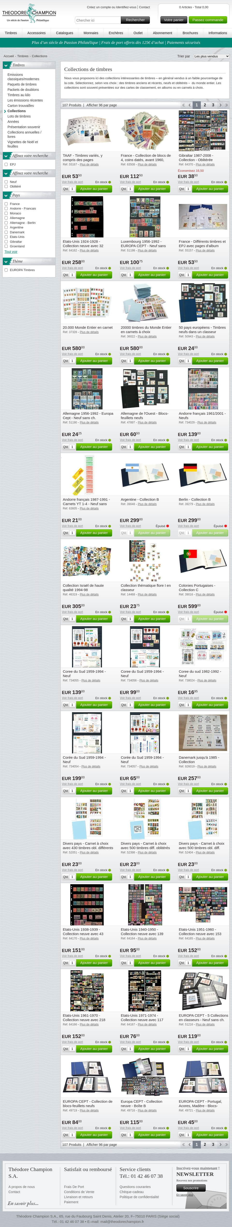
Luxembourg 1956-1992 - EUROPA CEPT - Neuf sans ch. (143, 245)
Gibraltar (16, 241)
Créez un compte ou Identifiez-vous (112, 7)
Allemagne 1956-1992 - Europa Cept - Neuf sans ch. (88, 415)
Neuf (13, 182)
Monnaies (91, 33)
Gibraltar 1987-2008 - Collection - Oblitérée (196, 157)
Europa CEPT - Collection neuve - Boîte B (141, 1103)
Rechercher (137, 20)
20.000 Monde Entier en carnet (88, 327)
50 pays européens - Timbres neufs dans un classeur (202, 329)
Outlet (137, 33)
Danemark (17, 232)
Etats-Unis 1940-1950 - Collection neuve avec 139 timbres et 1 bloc (142, 933)
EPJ (13, 164)
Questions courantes (135, 1187)
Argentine (16, 227)
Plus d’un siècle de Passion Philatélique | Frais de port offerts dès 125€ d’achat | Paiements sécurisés (116, 42)
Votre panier (175, 19)
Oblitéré (15, 186)
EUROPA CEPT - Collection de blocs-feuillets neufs (87, 1103)
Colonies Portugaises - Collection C (197, 587)
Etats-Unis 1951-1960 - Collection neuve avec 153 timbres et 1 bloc (200, 933)
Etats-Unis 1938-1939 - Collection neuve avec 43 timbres (83, 933)
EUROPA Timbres (22, 270)
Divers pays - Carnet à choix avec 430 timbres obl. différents (88, 845)
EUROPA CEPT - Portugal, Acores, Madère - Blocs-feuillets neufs (200, 1105)
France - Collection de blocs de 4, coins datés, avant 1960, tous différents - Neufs (146, 159)
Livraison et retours (78, 1197)
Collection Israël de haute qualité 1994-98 (83, 587)
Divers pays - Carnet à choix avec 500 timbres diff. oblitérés (145, 845)
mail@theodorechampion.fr (122, 1221)
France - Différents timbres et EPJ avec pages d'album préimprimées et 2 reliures (202, 245)
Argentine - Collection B (140, 499)
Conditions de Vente (79, 1192)
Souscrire (193, 1188)
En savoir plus (184, 1194)
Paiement (71, 1202)
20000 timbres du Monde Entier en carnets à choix (146, 329)
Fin (227, 105)
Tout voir (11, 252)
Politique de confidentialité (139, 1197)
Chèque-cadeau (132, 1192)
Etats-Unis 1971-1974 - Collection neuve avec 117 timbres (142, 1019)
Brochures (190, 33)
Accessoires (36, 33)
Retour (190, 105)
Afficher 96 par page (102, 105)
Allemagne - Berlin (23, 223)
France (15, 204)
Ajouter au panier (95, 189)
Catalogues (64, 33)
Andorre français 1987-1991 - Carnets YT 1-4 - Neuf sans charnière (86, 503)
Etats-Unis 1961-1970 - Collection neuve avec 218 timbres (84, 1019)
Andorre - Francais (23, 208)
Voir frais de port (72, 182)
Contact (144, 7)
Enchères (116, 33)
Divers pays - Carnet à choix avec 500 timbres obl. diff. (201, 845)
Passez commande (209, 19)
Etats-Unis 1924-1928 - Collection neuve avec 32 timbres (83, 245)
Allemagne (17, 218)
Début (183, 105)
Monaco (15, 213)
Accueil (9, 56)
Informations (218, 33)
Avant (220, 105)
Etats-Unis (17, 237)
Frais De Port (74, 1187)
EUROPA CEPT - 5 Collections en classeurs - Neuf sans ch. (203, 1017)
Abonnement (162, 33)
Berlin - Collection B (195, 499)
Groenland (17, 246)
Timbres (11, 33)
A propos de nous (21, 1187)
